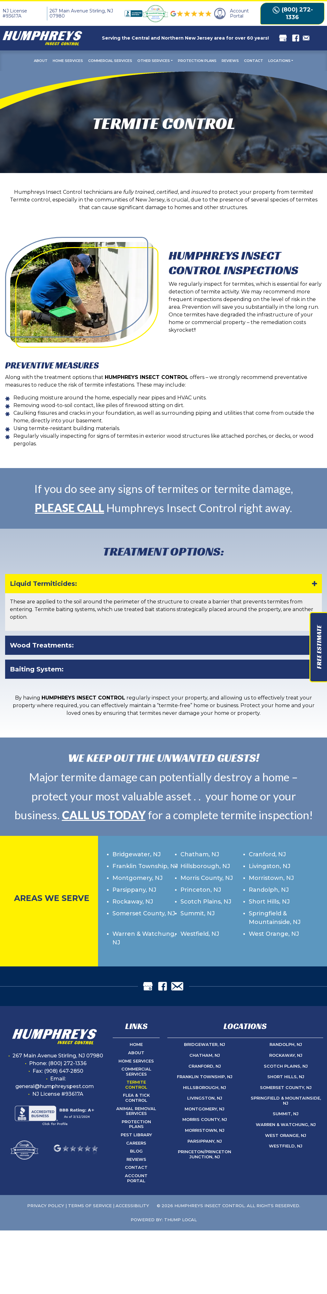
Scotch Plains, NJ (206, 901)
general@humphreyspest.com (54, 1086)
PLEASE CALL (69, 507)
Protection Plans (197, 60)
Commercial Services (110, 60)
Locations (279, 60)
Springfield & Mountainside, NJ (275, 918)
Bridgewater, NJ (136, 854)
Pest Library (136, 1134)
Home (136, 1044)
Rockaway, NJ (132, 901)
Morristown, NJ (271, 878)
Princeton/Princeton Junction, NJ (204, 1154)
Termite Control (136, 1084)
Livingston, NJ (270, 866)
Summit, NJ (197, 913)
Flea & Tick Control (136, 1098)
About (41, 60)
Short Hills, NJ (269, 901)
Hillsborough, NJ (205, 866)
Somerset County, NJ (143, 913)
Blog (136, 1151)
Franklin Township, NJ (145, 866)
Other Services (153, 60)
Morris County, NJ (206, 878)
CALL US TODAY (104, 814)
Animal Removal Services (136, 1111)
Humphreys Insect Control (209, 1205)
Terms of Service (90, 1205)
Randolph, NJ (269, 889)
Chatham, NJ (199, 854)
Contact (253, 60)
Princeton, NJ (200, 889)
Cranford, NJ (267, 854)
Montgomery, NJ (137, 878)
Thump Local (180, 1219)
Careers (136, 1143)
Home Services (68, 60)
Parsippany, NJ (134, 889)
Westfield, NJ (199, 933)
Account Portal (136, 1178)
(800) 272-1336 (292, 13)
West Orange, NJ (274, 933)
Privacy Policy (45, 1205)
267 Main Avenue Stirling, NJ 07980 (81, 13)
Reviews (230, 60)
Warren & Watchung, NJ (144, 938)
